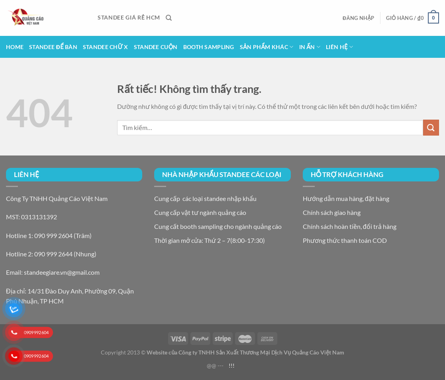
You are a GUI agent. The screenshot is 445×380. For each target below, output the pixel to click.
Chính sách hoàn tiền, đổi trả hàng (349, 226)
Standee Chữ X (105, 46)
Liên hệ (339, 47)
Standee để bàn (53, 46)
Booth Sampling (208, 46)
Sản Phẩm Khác (267, 47)
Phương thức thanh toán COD (345, 240)
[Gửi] (431, 127)
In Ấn (310, 47)
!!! (232, 365)
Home (15, 46)
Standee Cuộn (156, 46)
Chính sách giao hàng (332, 212)
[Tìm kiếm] (169, 18)
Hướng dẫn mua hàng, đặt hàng (346, 198)
